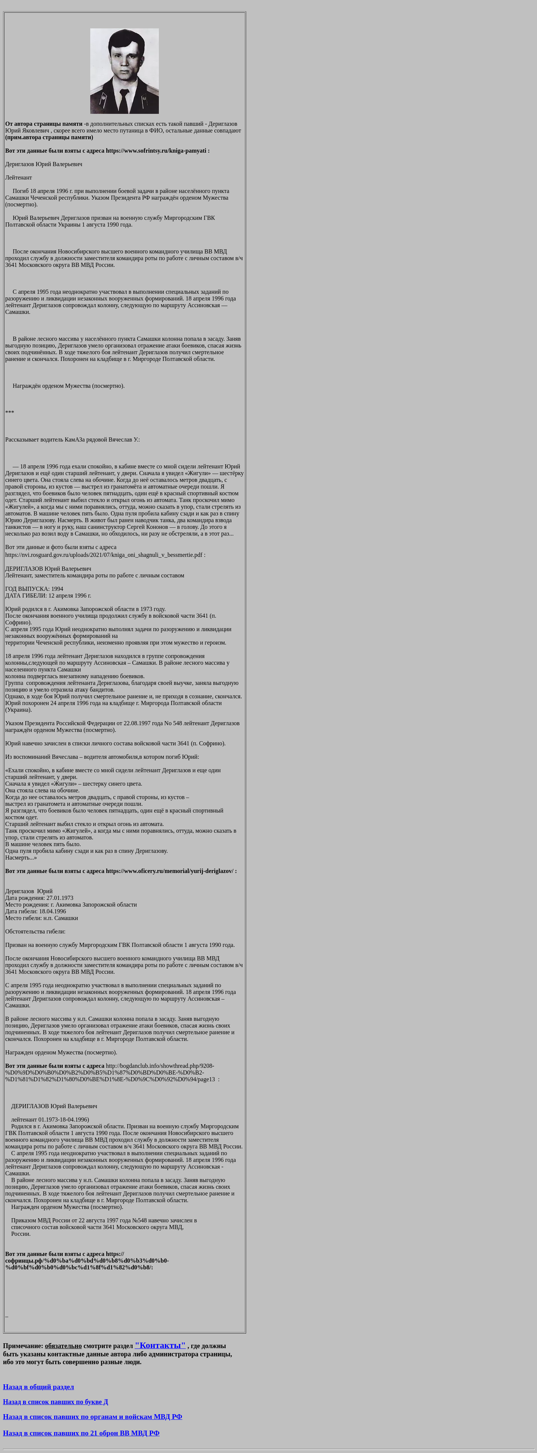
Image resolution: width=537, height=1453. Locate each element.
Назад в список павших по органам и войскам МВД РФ (92, 1417)
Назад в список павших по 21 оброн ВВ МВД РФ (81, 1433)
